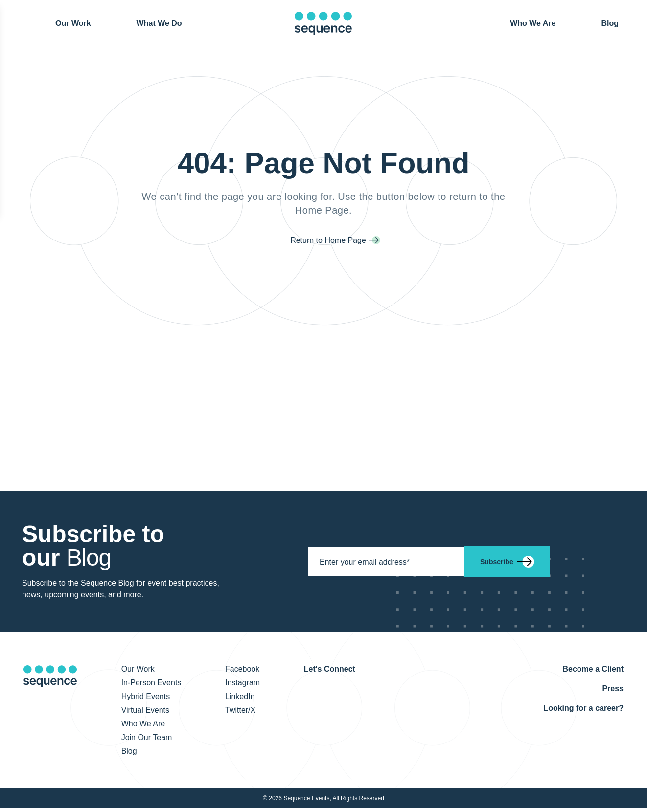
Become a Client (592, 669)
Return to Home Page (328, 240)
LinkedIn (240, 696)
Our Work (73, 23)
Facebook (242, 669)
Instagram (242, 682)
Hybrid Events (145, 696)
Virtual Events (145, 710)
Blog (610, 23)
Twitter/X (240, 710)
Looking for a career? (583, 708)
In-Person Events (151, 682)
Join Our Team (146, 737)
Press (613, 688)
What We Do (159, 23)
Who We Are (532, 23)
